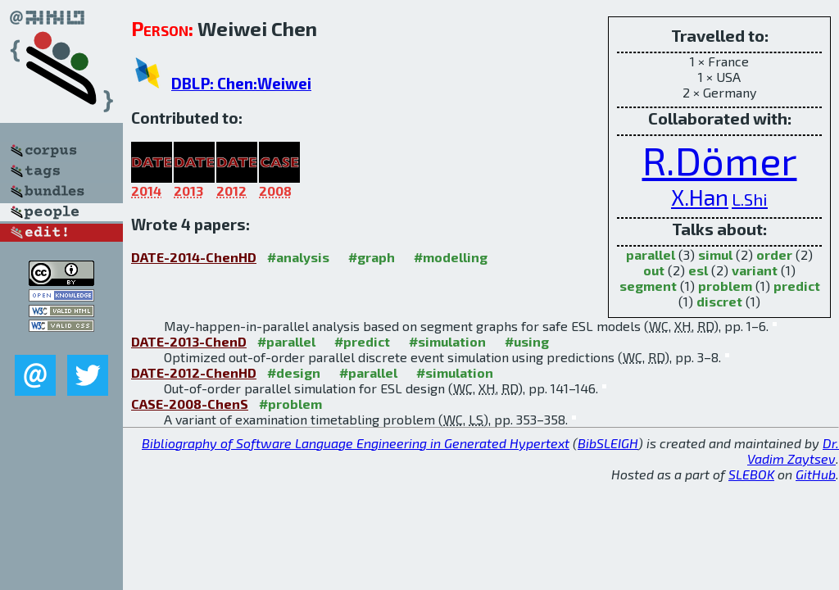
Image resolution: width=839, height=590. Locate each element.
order (774, 254)
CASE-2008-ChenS (189, 403)
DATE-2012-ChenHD (193, 372)
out (653, 270)
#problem (290, 403)
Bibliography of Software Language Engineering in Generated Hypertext (355, 443)
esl (698, 270)
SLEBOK (751, 474)
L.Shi (750, 198)
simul (715, 254)
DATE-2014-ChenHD (193, 257)
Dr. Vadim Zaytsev (793, 450)
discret (719, 301)
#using (527, 341)
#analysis (298, 257)
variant (755, 270)
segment (648, 285)
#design (293, 372)
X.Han (699, 197)
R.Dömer (719, 160)
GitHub (816, 474)
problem (725, 285)
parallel (650, 254)
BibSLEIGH (608, 443)
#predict (362, 341)
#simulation (447, 341)
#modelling (451, 257)
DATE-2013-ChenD (189, 341)
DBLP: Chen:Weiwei (241, 83)
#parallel (286, 341)
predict (796, 285)
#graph (371, 257)
